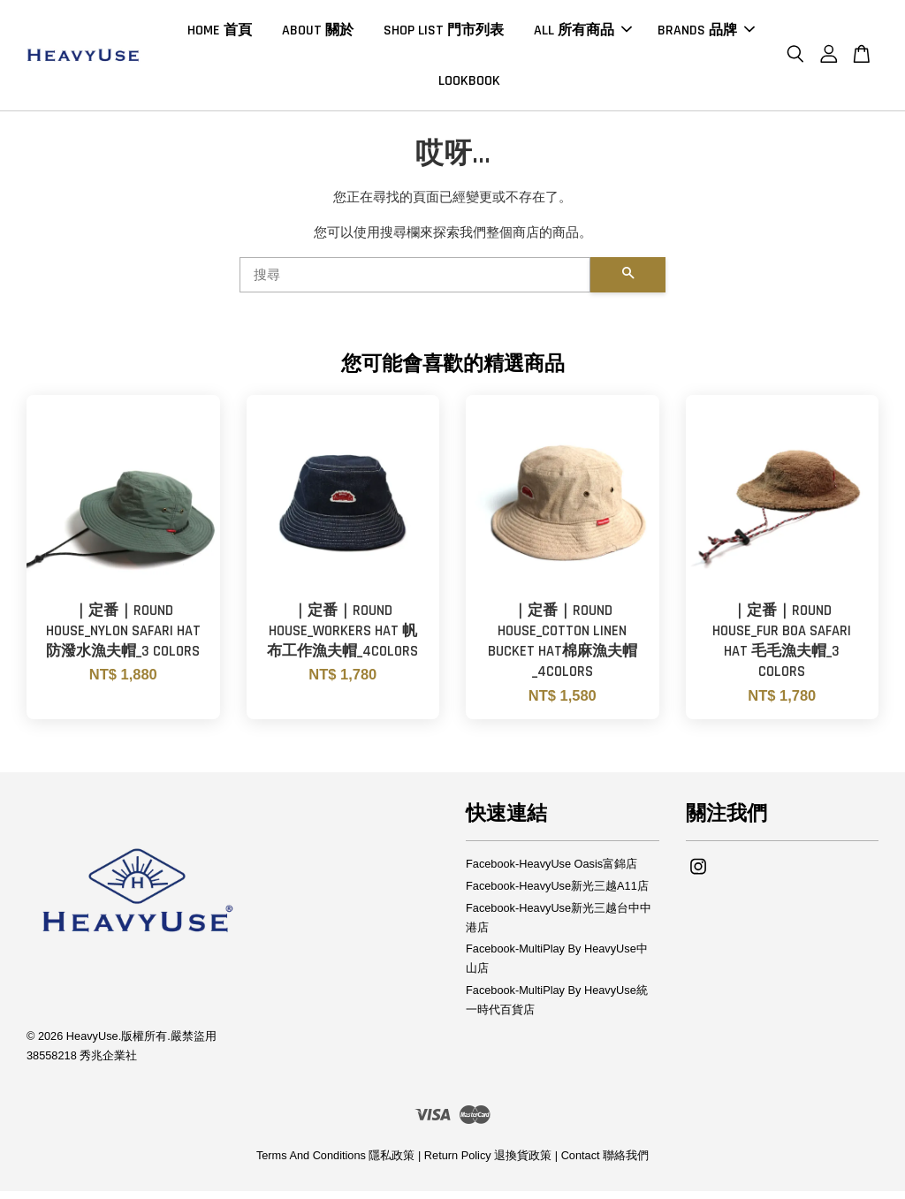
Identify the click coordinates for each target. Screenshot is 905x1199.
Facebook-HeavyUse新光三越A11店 (557, 893)
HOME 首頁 (219, 34)
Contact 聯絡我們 (605, 1163)
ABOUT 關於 (318, 34)
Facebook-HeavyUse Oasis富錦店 (551, 871)
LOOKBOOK (469, 84)
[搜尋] (415, 282)
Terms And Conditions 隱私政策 (335, 1163)
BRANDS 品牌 (706, 34)
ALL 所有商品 (583, 34)
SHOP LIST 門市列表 (444, 34)
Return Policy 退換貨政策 (487, 1163)
